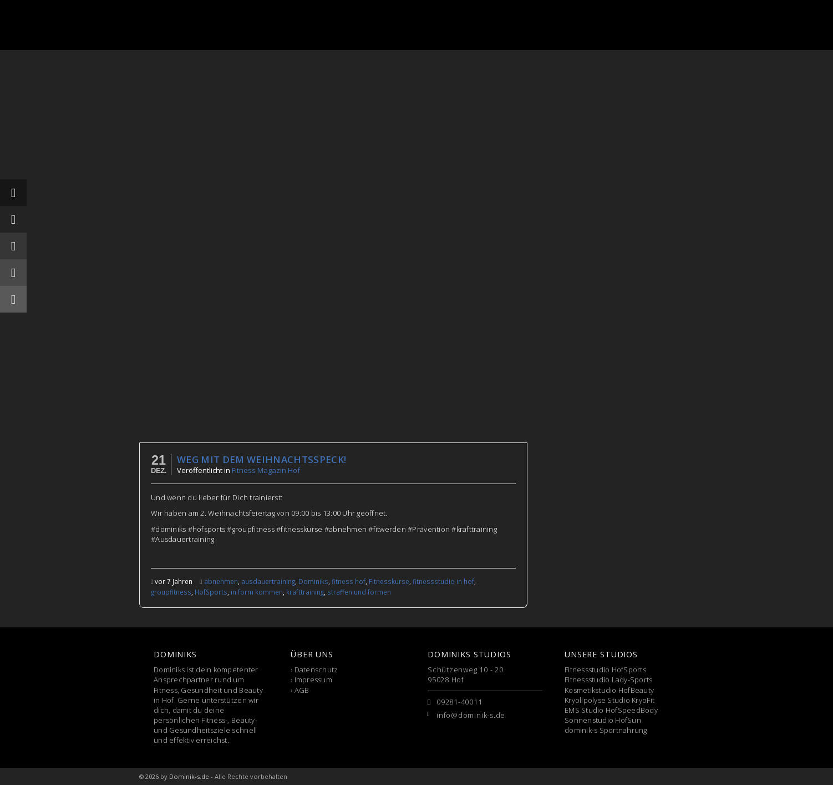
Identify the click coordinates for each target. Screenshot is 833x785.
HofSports (211, 591)
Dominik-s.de (189, 776)
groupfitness (171, 591)
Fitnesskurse (389, 581)
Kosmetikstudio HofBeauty (609, 690)
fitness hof (348, 581)
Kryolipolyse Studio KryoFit (609, 700)
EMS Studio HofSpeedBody (611, 710)
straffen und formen (359, 591)
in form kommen (257, 591)
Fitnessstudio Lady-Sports (609, 680)
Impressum (313, 680)
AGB (301, 690)
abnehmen (221, 581)
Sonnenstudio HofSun (603, 720)
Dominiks (313, 581)
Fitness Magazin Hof (266, 470)
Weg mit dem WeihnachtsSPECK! (261, 459)
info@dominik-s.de (470, 715)
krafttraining (305, 591)
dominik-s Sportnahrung (606, 730)
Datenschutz (316, 670)
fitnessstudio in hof (443, 581)
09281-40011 (459, 702)
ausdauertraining (268, 581)
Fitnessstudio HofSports (605, 670)
